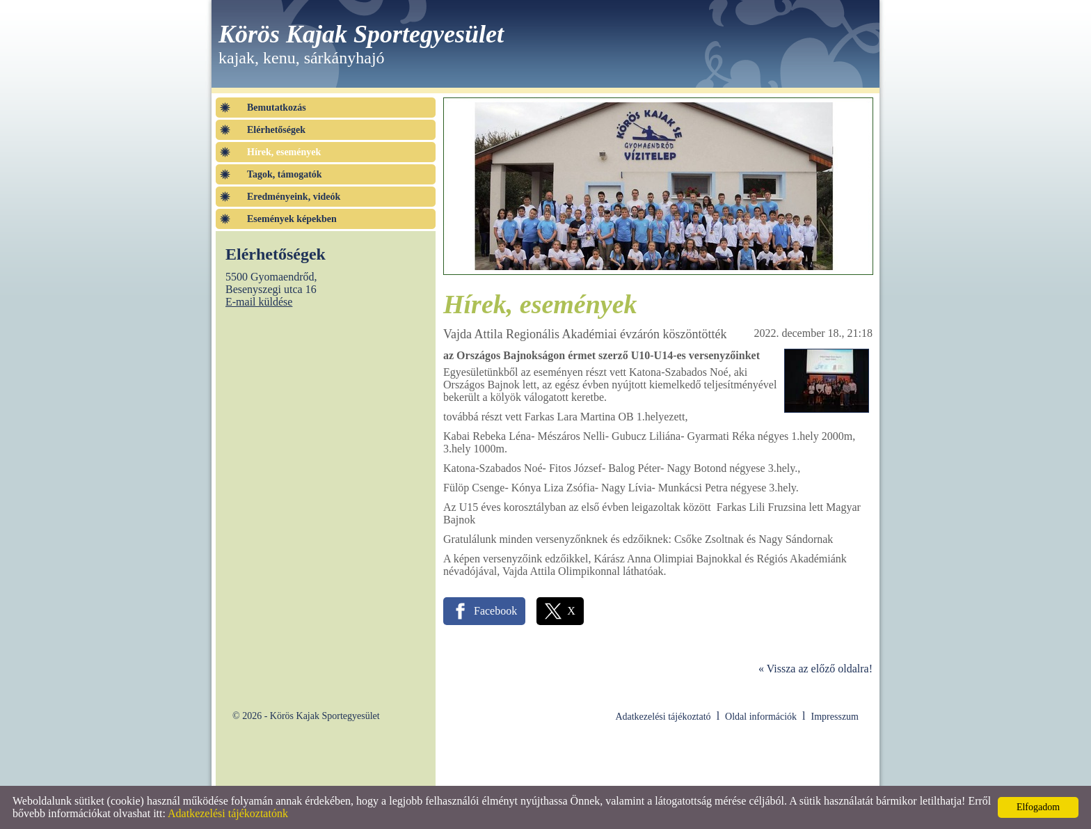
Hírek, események (284, 152)
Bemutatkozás (276, 107)
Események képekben (292, 219)
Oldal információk (761, 716)
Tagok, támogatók (284, 174)
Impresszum (835, 716)
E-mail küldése (258, 302)
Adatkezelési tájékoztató (662, 716)
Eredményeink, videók (293, 196)
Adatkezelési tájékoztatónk (228, 813)
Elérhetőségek (276, 130)
